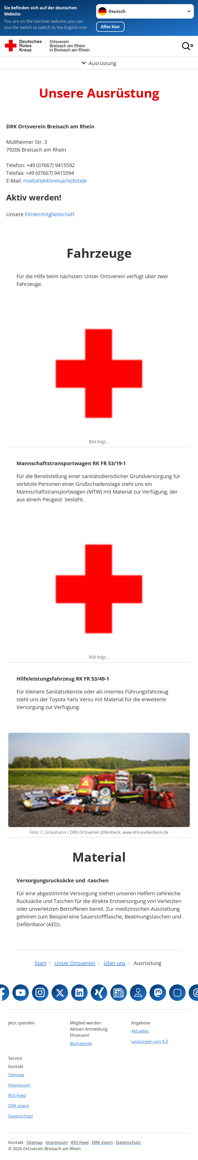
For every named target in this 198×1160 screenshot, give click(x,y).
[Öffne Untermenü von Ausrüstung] (99, 63)
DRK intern (18, 1106)
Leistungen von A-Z (149, 1041)
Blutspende (81, 1043)
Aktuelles (140, 1031)
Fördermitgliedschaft (50, 214)
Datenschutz (20, 1116)
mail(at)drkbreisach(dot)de (55, 180)
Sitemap (16, 1075)
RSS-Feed (17, 1095)
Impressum (19, 1085)
